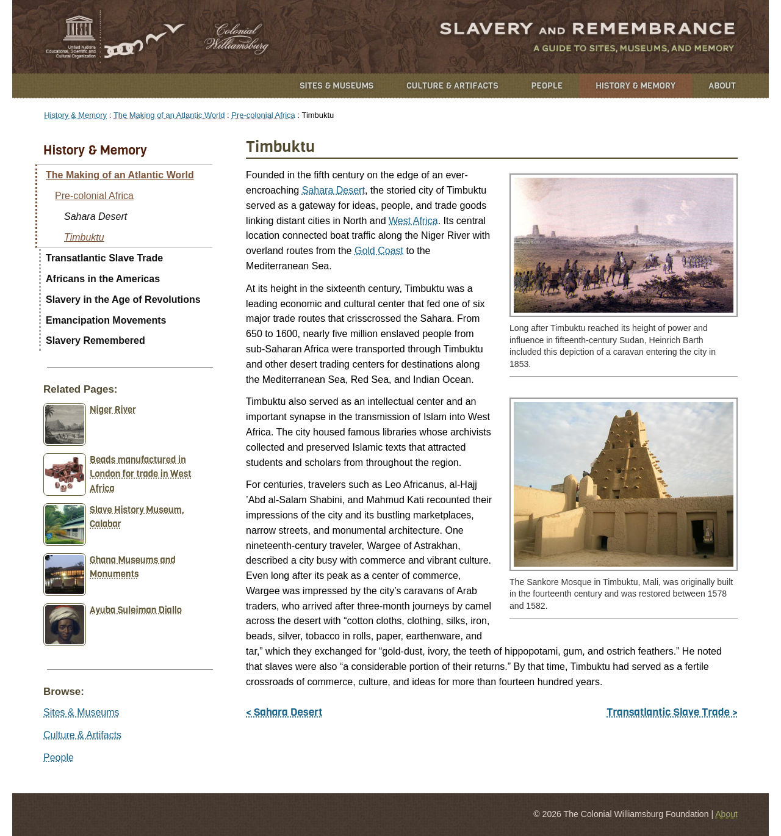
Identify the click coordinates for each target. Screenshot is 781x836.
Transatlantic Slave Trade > (672, 712)
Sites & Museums (336, 86)
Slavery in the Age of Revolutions (123, 299)
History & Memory (635, 86)
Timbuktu (84, 237)
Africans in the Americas (103, 279)
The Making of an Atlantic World (169, 115)
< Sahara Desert (284, 712)
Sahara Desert (333, 190)
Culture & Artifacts (452, 86)
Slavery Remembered (95, 340)
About (722, 86)
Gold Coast (379, 250)
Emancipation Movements (106, 320)
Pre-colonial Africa (263, 115)
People (547, 86)
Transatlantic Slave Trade (104, 258)
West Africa (413, 221)
